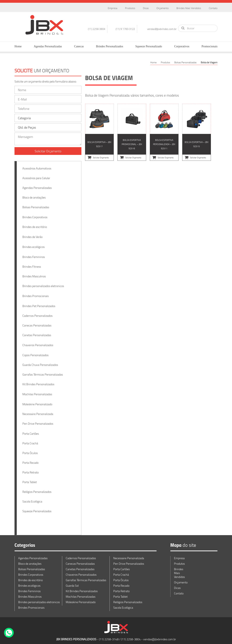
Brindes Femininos (33, 255)
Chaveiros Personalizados (37, 343)
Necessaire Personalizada (37, 412)
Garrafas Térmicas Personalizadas (42, 372)
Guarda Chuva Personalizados (40, 363)
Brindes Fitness (31, 265)
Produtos (130, 8)
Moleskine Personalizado (37, 402)
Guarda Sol (72, 584)
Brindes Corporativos (34, 215)
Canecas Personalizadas (36, 323)
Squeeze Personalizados (36, 509)
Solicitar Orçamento (48, 149)
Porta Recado (30, 461)
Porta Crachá (30, 441)
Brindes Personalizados (109, 46)
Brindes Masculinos (34, 274)
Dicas (146, 8)
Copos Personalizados (35, 353)
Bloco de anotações (34, 195)
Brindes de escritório (34, 225)
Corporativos (181, 46)
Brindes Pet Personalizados (38, 304)
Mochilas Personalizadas (37, 392)
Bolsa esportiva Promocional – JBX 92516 (131, 132)
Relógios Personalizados (36, 490)
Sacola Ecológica (32, 499)
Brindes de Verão (32, 235)
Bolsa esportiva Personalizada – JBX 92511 (164, 132)
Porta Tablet (29, 480)
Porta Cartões (30, 432)
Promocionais (210, 46)
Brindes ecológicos (33, 245)
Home (18, 46)
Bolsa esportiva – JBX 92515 (196, 132)
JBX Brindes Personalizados (44, 25)
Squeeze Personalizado (148, 46)
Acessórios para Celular (36, 176)
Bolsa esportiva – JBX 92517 (99, 132)
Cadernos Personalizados (37, 314)
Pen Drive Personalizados (37, 422)
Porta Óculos (30, 451)
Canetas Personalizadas (36, 333)
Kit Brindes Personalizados (38, 382)
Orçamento (162, 8)
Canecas (79, 46)
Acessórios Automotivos (36, 166)
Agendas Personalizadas (48, 46)
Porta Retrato (30, 470)
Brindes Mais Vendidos (188, 8)
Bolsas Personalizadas (35, 205)
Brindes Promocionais (35, 294)
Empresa (112, 8)
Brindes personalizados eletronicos (43, 284)
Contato (213, 8)
